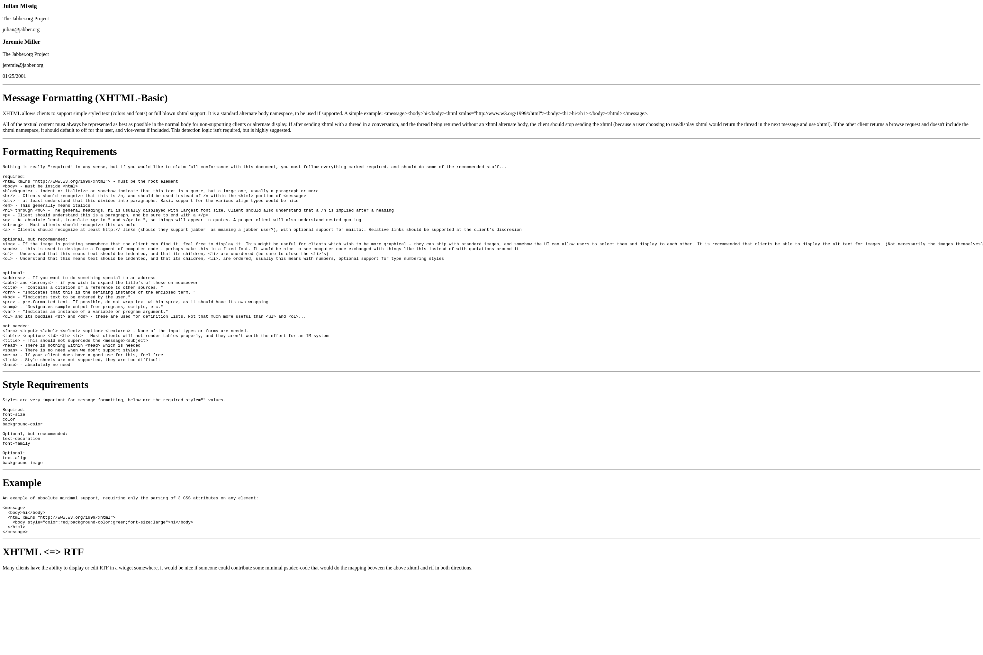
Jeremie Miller (22, 41)
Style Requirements (45, 425)
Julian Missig (20, 6)
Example (22, 536)
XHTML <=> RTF (43, 613)
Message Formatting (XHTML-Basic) (85, 98)
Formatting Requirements (60, 151)
